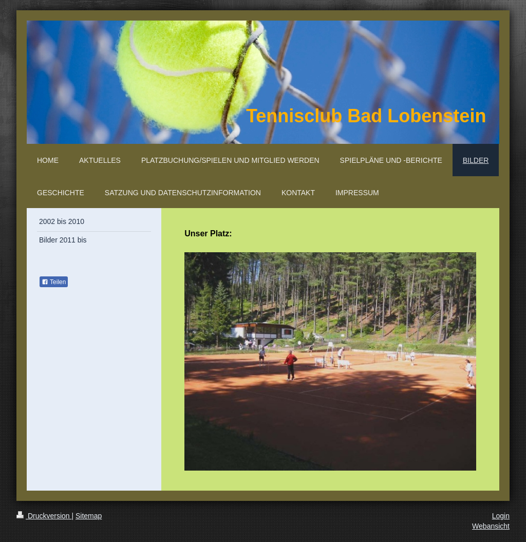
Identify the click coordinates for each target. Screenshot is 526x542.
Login (501, 516)
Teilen (54, 282)
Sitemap (89, 516)
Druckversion (43, 516)
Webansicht (491, 526)
